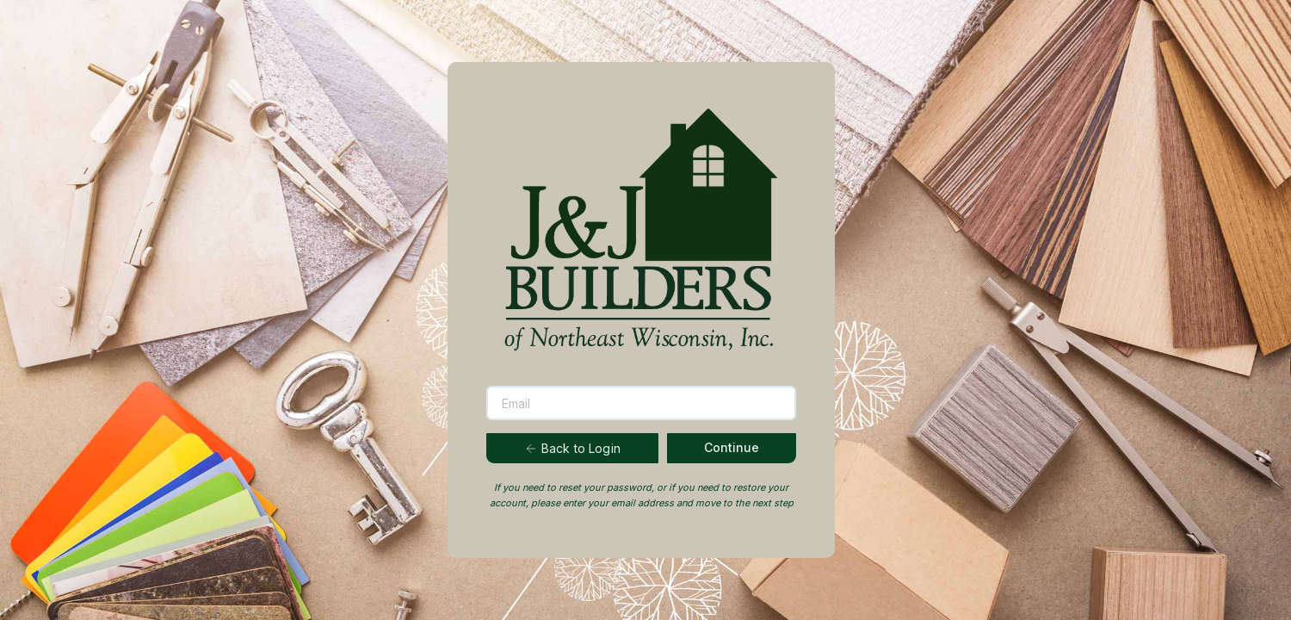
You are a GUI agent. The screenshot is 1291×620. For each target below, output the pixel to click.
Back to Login (572, 448)
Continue (731, 447)
